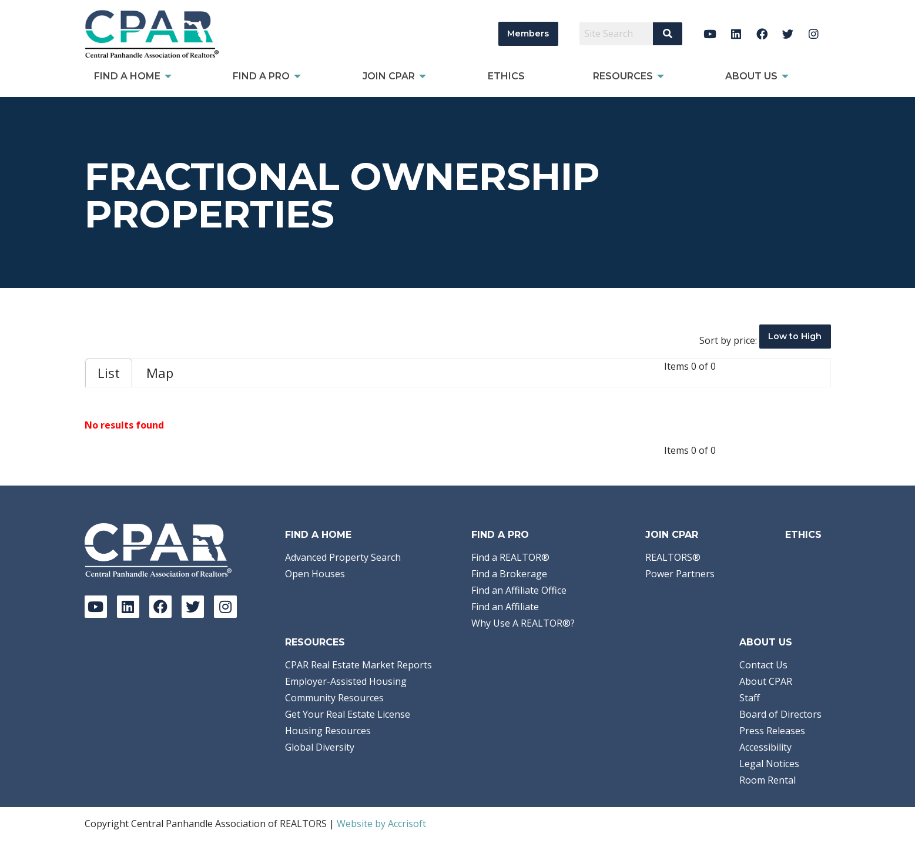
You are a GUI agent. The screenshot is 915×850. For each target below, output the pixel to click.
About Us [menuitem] (751, 76)
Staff (749, 697)
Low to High (795, 336)
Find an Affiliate (505, 606)
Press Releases (772, 730)
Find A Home (318, 534)
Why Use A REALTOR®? (523, 623)
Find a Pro (500, 534)
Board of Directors (780, 714)
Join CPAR (671, 534)
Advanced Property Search (343, 557)
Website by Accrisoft (381, 823)
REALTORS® (673, 557)
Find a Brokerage (509, 573)
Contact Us (763, 664)
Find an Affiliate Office (519, 590)
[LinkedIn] (736, 34)
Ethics (803, 534)
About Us (765, 642)
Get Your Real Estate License (347, 714)
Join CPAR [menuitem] (389, 76)
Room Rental (767, 780)
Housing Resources (328, 730)
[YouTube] (710, 34)
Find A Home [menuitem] (127, 76)
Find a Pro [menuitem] (261, 76)
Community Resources (334, 697)
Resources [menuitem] (623, 76)
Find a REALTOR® (510, 557)
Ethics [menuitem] (506, 76)
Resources (315, 642)
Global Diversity (319, 747)
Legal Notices (769, 763)
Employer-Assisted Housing (346, 681)
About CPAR (765, 681)
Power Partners (680, 573)
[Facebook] (762, 34)
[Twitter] (788, 34)
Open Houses (315, 573)
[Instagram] (814, 34)
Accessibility (765, 747)
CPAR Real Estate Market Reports (358, 664)
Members (528, 33)
